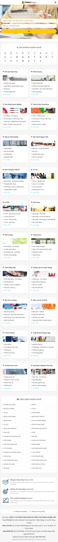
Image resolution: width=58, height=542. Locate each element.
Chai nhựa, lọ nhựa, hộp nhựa (41, 118)
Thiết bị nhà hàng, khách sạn (41, 86)
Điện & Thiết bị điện (11, 137)
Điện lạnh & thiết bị (40, 300)
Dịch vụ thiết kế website (21, 498)
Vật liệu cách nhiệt (38, 317)
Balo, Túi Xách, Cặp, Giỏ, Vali (12, 124)
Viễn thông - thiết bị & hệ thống (13, 181)
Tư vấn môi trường (10, 249)
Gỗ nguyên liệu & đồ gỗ (39, 428)
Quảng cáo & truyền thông (42, 267)
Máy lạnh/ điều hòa (38, 314)
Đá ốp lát (7, 89)
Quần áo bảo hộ (9, 320)
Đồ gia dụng (37, 72)
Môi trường (9, 235)
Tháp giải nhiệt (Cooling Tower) (41, 320)
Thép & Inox (37, 235)
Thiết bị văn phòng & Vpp (41, 333)
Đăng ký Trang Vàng (21, 511)
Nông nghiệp (36, 444)
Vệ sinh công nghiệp (10, 255)
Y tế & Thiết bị (9, 333)
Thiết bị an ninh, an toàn (11, 380)
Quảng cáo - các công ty (39, 279)
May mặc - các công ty (39, 377)
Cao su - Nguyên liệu (38, 181)
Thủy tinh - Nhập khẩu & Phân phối (15, 121)
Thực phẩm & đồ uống (10, 460)
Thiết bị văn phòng (38, 350)
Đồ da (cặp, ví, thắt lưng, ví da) (13, 118)
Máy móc (34, 436)
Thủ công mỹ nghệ (37, 456)
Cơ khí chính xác (9, 216)
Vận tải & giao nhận (38, 424)
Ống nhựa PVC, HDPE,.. (39, 124)
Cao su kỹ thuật (37, 187)
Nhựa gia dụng (37, 92)
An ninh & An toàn (11, 365)
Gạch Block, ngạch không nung (13, 86)
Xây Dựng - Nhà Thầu (38, 214)
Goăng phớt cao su (38, 189)
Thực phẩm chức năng (11, 347)
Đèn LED (35, 151)
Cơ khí (7, 202)
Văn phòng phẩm (37, 353)
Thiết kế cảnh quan (38, 154)
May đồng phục (37, 380)
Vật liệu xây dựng (11, 72)
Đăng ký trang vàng (21, 480)
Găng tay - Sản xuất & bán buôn (14, 314)
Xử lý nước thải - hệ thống (12, 252)
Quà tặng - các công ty (11, 116)
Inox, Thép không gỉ (38, 246)
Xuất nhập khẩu (10, 267)
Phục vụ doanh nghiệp (39, 420)
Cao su (35, 170)
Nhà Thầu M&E (37, 222)
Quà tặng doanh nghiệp (13, 104)
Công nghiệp (36, 412)
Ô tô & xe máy (8, 448)
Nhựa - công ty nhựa (38, 116)
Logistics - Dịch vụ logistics (12, 284)
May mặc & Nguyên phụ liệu (43, 365)
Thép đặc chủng (37, 252)
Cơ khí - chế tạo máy (10, 219)
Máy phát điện (8, 157)
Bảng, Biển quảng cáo (39, 282)
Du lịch (6, 424)
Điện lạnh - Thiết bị (38, 312)
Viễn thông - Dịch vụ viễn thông (13, 187)
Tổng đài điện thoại (10, 184)
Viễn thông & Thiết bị (12, 170)
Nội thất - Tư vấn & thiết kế (40, 148)
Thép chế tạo (36, 255)
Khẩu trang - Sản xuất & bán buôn (14, 317)
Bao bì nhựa (36, 121)
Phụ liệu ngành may (38, 382)
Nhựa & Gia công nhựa (41, 104)
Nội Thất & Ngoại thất (40, 137)
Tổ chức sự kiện (37, 284)
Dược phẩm (7, 344)
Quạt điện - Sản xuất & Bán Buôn (42, 89)
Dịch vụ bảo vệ (8, 382)
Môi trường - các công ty (11, 246)
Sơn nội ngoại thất (9, 92)
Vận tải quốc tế (8, 282)
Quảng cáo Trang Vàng (38, 511)
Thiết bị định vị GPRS (10, 189)
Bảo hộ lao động (11, 300)
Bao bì (34, 404)
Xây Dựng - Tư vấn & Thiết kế (41, 216)
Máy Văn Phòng (37, 344)
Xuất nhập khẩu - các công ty (13, 279)
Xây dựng (36, 202)
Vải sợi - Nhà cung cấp (39, 385)
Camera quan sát (9, 377)
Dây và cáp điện (9, 151)
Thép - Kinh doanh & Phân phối (42, 249)
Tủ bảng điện (8, 154)
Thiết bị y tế (7, 350)
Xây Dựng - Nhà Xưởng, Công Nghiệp (43, 219)
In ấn (33, 432)
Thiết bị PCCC (8, 385)
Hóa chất (6, 432)
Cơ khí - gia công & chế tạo (12, 214)
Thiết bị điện (8, 148)
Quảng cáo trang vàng (21, 489)
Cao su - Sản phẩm (38, 184)
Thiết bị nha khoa (9, 353)
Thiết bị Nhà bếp (37, 83)
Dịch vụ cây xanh (37, 157)
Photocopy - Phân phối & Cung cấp (43, 347)
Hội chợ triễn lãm (37, 287)
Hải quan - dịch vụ (9, 287)
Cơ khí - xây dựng (9, 222)
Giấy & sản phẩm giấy (10, 428)
